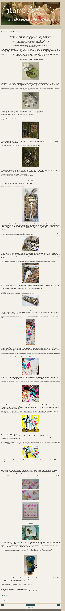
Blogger (32, 609)
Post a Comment (5, 600)
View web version (30, 607)
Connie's (29, 553)
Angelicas (25, 59)
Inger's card (30, 523)
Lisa (30, 310)
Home (30, 605)
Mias (9, 470)
